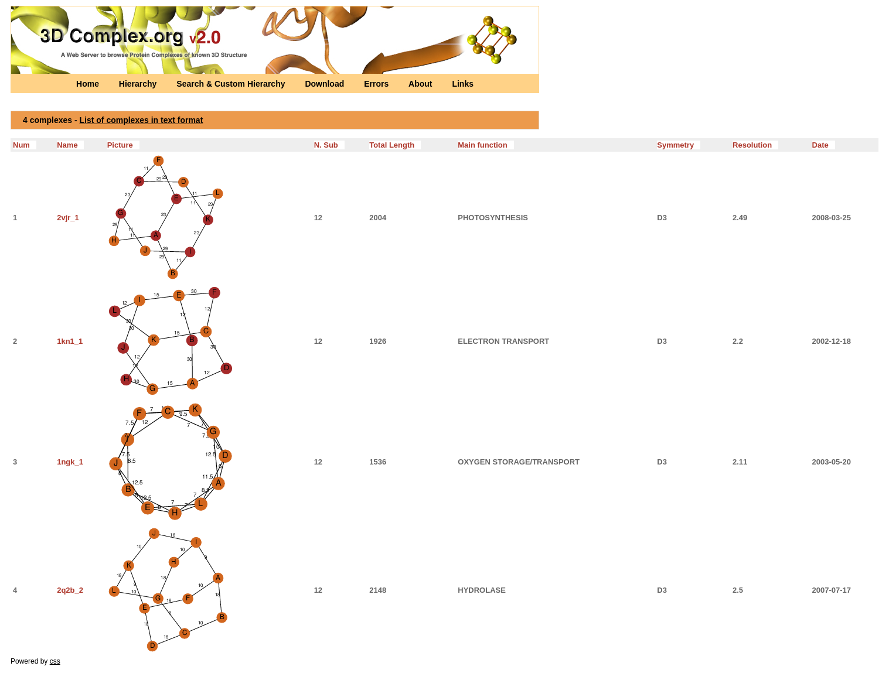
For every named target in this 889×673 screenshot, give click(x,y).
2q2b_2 (70, 590)
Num (24, 145)
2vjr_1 (68, 217)
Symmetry (678, 145)
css (55, 661)
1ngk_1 (70, 461)
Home (88, 83)
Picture (123, 145)
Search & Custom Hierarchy (231, 83)
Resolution (755, 145)
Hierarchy (139, 83)
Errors (377, 83)
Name (70, 145)
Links (463, 83)
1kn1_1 (70, 341)
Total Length (395, 145)
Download (325, 83)
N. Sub (329, 145)
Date (823, 145)
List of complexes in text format (141, 120)
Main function (485, 145)
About (421, 83)
